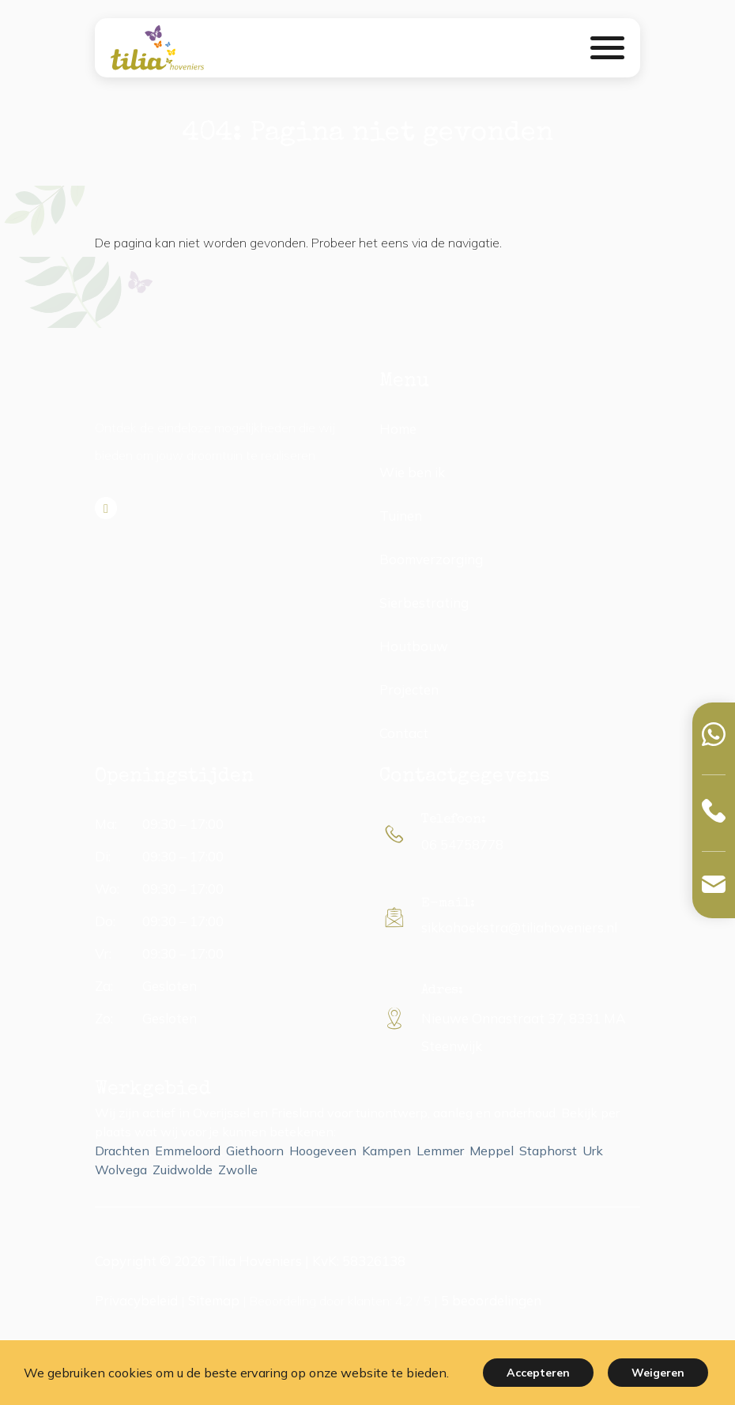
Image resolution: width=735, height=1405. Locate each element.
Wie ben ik (412, 472)
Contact (403, 733)
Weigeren (657, 1372)
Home (397, 428)
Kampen (386, 1150)
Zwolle (238, 1169)
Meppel (491, 1150)
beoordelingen (491, 1300)
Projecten (409, 689)
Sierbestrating (424, 602)
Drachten (122, 1150)
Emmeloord (187, 1150)
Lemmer (440, 1150)
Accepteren (538, 1372)
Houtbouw (413, 646)
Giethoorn (255, 1150)
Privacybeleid (136, 1300)
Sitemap (213, 1300)
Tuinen (400, 515)
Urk (592, 1150)
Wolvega (121, 1169)
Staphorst (548, 1150)
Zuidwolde (183, 1169)
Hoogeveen (322, 1150)
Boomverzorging (431, 559)
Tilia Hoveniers (255, 1260)
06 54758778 (462, 844)
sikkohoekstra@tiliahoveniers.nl (519, 927)
